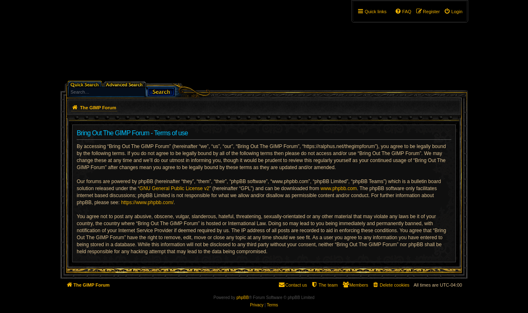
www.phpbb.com (339, 188)
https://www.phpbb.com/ (147, 202)
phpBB (242, 297)
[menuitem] (453, 11)
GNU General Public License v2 (174, 188)
